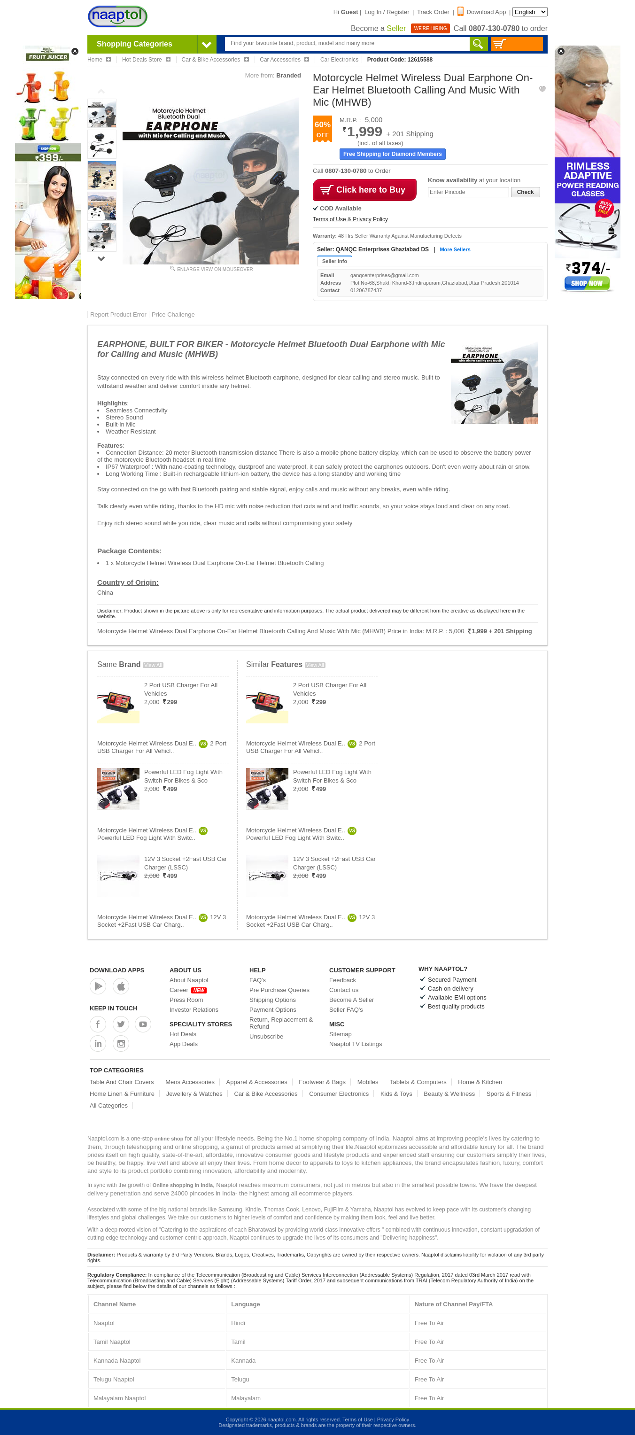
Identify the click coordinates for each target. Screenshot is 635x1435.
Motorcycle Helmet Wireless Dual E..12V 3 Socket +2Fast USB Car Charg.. (161, 921)
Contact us (343, 989)
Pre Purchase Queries (279, 989)
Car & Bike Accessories (265, 1093)
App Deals (184, 1043)
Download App (481, 12)
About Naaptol (189, 980)
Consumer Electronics (339, 1093)
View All (153, 665)
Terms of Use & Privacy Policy (350, 219)
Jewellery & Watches (194, 1093)
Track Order (433, 12)
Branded (288, 75)
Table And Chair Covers (122, 1082)
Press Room (186, 999)
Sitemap (340, 1034)
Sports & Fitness (509, 1093)
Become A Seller (351, 999)
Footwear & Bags (322, 1082)
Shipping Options (272, 999)
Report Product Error (118, 314)
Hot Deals (183, 1034)
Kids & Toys (396, 1093)
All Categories (109, 1105)
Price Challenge (173, 314)
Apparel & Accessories (256, 1082)
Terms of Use (357, 1419)
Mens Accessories (190, 1082)
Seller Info (334, 261)
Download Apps (117, 970)
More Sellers (455, 249)
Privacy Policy (393, 1419)
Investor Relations (194, 1009)
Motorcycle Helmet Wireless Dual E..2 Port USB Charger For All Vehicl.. (161, 747)
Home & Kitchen (480, 1082)
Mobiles (368, 1082)
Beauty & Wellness (449, 1093)
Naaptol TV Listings (355, 1043)
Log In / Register (386, 12)
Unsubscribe (266, 1036)
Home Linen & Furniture (122, 1093)
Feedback (342, 980)
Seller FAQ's (346, 1009)
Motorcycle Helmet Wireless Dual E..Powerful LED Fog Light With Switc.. (152, 834)
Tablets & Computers (418, 1082)
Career (188, 989)
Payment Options (272, 1009)
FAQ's (257, 980)
